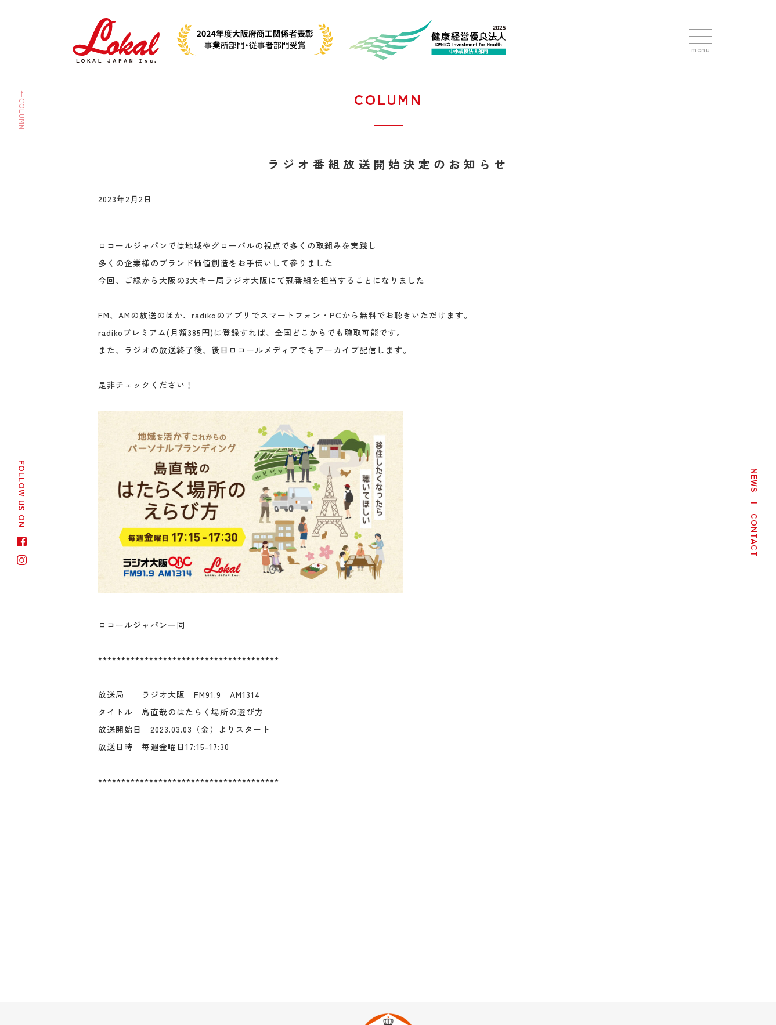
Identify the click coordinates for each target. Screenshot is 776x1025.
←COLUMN (22, 110)
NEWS (754, 480)
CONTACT (754, 535)
